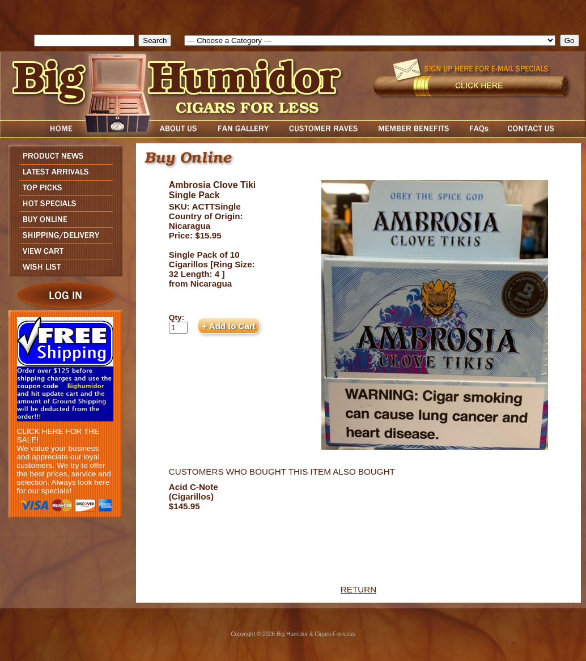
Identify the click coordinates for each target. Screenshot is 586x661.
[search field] (84, 40)
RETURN (358, 589)
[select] (369, 40)
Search (19, 40)
